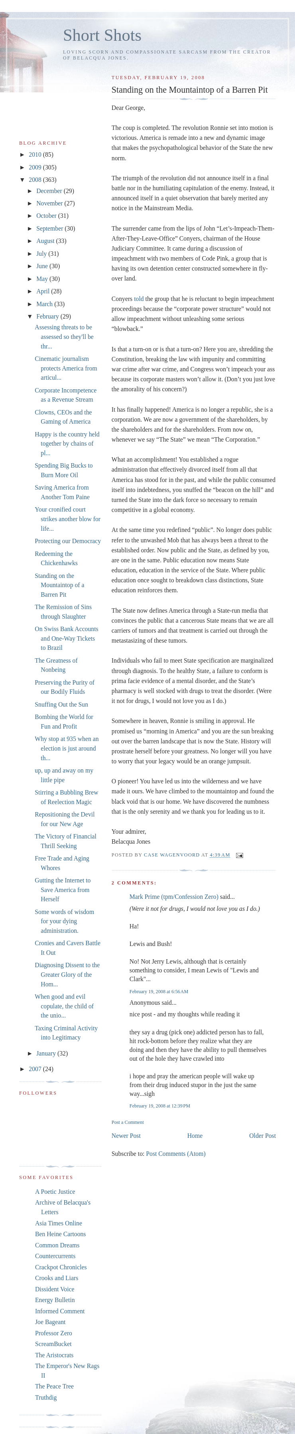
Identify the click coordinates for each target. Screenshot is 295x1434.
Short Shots (102, 35)
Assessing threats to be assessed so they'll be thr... (64, 336)
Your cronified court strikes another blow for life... (67, 519)
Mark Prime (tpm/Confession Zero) (174, 896)
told (139, 298)
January (46, 1053)
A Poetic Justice (55, 1191)
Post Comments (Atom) (175, 1153)
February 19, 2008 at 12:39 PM (160, 1106)
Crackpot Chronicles (61, 1267)
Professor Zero (53, 1333)
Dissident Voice (55, 1289)
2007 (36, 1069)
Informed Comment (60, 1311)
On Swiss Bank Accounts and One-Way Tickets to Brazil (66, 638)
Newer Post (126, 1135)
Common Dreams (57, 1245)
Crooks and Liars (56, 1278)
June (42, 266)
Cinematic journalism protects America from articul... (66, 368)
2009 (36, 167)
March (45, 304)
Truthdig (46, 1397)
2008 (36, 179)
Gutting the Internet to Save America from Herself (62, 889)
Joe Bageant (50, 1321)
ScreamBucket (53, 1343)
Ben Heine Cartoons (60, 1234)
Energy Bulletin (55, 1300)
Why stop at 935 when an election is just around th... (66, 748)
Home (195, 1135)
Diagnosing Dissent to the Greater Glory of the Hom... (67, 974)
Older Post (262, 1135)
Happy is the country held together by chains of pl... (67, 443)
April (43, 291)
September (50, 228)
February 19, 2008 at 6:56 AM (159, 991)
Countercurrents (55, 1256)
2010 (36, 154)
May (42, 278)
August (46, 240)
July (42, 253)
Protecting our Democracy (68, 541)
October (47, 215)
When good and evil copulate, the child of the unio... (64, 1006)
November (50, 203)
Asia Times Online (58, 1223)
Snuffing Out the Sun (61, 704)
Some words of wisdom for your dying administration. (64, 921)
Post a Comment (128, 1122)
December (50, 190)
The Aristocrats (54, 1355)
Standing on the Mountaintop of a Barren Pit (59, 585)
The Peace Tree (54, 1386)
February (48, 316)
